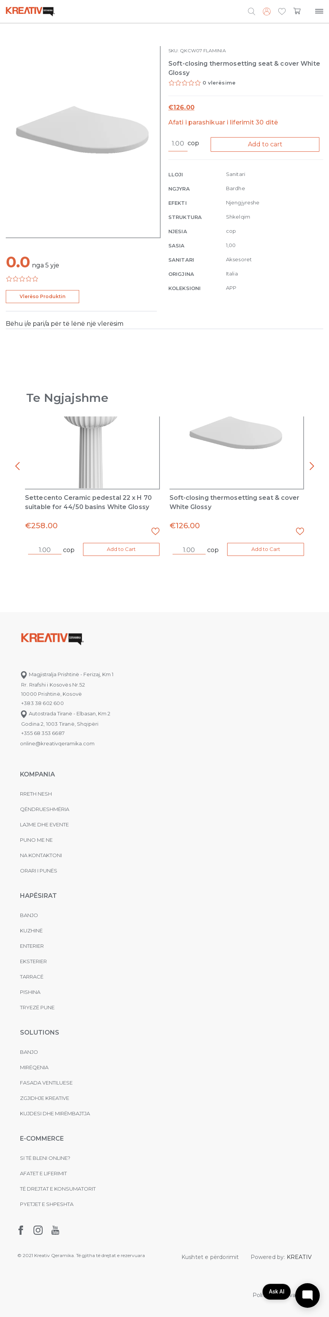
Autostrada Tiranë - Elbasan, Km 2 (65, 713)
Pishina (30, 992)
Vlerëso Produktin (42, 296)
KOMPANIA (37, 774)
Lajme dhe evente (44, 824)
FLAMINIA (214, 50)
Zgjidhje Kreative (44, 1098)
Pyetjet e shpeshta (46, 1204)
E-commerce (42, 1138)
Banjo (29, 915)
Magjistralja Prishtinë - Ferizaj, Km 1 (66, 674)
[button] (282, 12)
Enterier (32, 946)
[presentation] (17, 466)
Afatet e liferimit (43, 1173)
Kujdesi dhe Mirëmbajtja (55, 1113)
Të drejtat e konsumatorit (58, 1189)
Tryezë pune (37, 1007)
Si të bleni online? (45, 1158)
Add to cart (265, 144)
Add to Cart (121, 549)
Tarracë (31, 977)
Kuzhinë (31, 930)
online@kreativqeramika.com (57, 743)
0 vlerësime (219, 83)
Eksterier (33, 961)
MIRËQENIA (34, 1067)
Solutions (39, 1032)
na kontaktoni (41, 855)
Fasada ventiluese (46, 1083)
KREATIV (299, 1257)
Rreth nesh (36, 794)
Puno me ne (36, 840)
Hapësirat (38, 895)
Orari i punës (38, 870)
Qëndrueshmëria (44, 809)
